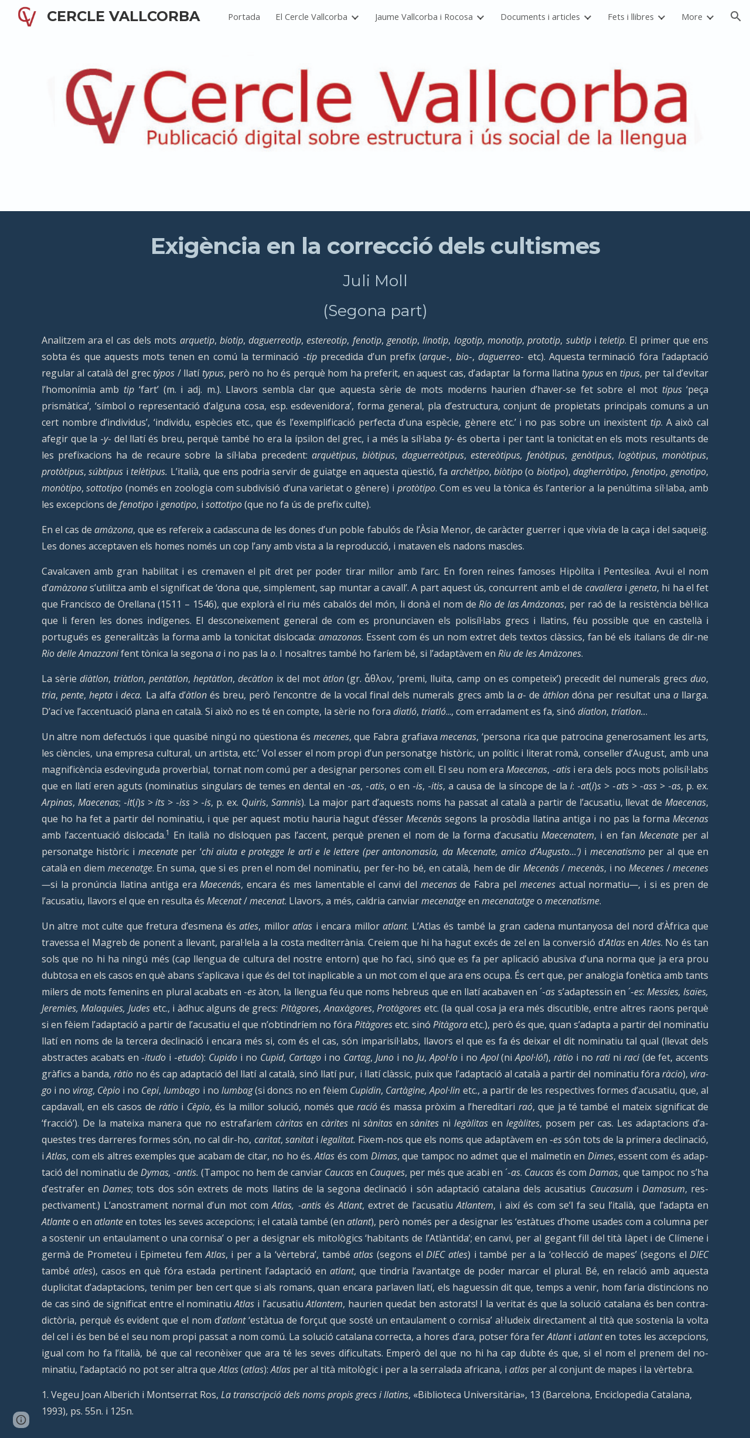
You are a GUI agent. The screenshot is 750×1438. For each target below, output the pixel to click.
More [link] (692, 16)
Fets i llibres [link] (631, 16)
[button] (736, 16)
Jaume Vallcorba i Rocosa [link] (424, 16)
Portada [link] (244, 16)
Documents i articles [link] (540, 16)
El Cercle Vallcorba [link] (311, 16)
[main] (375, 824)
